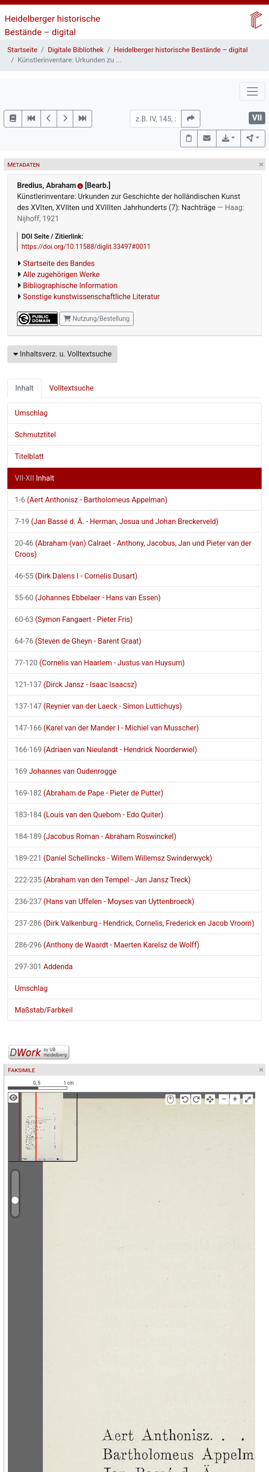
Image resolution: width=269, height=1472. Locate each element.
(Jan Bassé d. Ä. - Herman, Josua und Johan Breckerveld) (116, 521)
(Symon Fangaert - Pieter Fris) (74, 619)
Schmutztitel (35, 434)
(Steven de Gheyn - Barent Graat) (78, 641)
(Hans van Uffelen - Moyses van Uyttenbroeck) (104, 901)
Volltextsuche (71, 388)
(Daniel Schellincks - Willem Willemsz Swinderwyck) (113, 858)
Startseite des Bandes (59, 263)
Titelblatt (29, 456)
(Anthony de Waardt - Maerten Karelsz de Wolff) (107, 945)
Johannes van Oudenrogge (66, 771)
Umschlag (31, 413)
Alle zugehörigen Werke (61, 274)
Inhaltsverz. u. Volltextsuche (62, 354)
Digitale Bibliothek (76, 50)
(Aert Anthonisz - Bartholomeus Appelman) (91, 499)
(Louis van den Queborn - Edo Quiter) (89, 814)
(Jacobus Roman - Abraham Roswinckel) (95, 836)
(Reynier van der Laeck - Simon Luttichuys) (98, 706)
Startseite (22, 50)
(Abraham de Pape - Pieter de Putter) (89, 793)
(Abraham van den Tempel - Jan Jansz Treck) (103, 879)
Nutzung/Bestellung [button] (96, 318)
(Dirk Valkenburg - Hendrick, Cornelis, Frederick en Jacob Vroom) (134, 923)
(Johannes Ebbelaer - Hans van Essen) (88, 597)
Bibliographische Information (70, 285)
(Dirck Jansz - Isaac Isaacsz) (76, 684)
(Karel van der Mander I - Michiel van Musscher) (107, 728)
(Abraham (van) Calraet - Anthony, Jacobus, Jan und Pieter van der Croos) (133, 549)
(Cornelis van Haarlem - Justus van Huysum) (100, 662)
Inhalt (24, 388)
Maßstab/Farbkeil (44, 1010)
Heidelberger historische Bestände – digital (181, 50)
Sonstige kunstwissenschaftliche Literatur (91, 296)
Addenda (44, 966)
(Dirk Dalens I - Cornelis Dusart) (76, 576)
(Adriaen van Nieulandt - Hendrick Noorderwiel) (106, 749)
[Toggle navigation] (252, 91)
